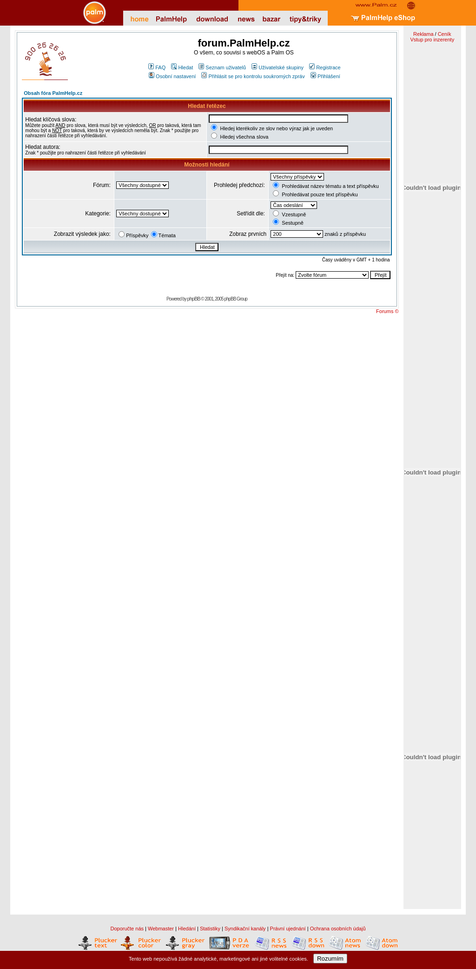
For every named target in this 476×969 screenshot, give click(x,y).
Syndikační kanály (245, 928)
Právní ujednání (288, 928)
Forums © (387, 311)
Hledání (187, 928)
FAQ (156, 67)
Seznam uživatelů (222, 67)
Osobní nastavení (172, 76)
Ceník (444, 34)
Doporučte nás (127, 928)
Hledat (182, 67)
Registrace (325, 67)
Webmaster (161, 928)
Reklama (423, 34)
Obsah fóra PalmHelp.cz (53, 93)
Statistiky (210, 928)
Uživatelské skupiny (277, 67)
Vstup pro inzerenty (432, 39)
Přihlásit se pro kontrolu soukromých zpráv (252, 76)
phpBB (193, 298)
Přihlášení (325, 76)
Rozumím (330, 958)
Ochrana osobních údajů (338, 928)
